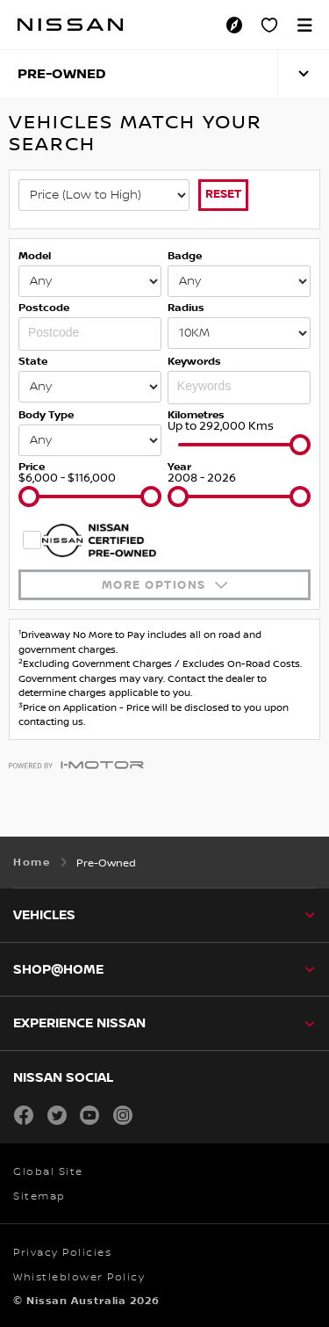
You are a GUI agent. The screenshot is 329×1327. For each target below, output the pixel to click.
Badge (185, 256)
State (32, 361)
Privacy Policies (62, 1252)
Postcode (43, 308)
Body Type (46, 415)
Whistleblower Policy (79, 1277)
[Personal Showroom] (269, 24)
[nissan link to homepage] (70, 24)
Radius (186, 308)
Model (34, 256)
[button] (304, 24)
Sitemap (39, 1196)
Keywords (194, 361)
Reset (223, 194)
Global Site (48, 1171)
